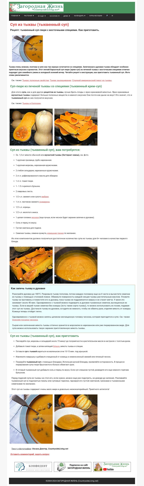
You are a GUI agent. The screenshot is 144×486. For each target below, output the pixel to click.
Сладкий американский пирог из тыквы (92, 80)
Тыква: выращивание (60, 80)
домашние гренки (55, 233)
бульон (56, 346)
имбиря (44, 197)
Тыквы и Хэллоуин (31, 103)
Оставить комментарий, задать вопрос (29, 454)
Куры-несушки (95, 16)
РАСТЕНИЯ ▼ (29, 16)
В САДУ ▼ (42, 16)
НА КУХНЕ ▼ (55, 16)
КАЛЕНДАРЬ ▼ (80, 16)
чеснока (35, 217)
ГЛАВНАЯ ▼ (15, 16)
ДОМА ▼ (67, 16)
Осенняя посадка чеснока (25, 320)
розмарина (44, 202)
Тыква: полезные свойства (35, 80)
